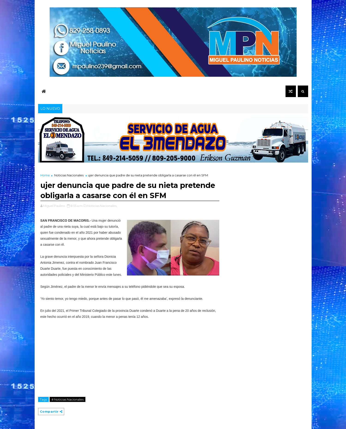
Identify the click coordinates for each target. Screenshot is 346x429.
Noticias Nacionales (69, 175)
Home (45, 175)
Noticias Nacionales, (102, 206)
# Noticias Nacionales (67, 399)
